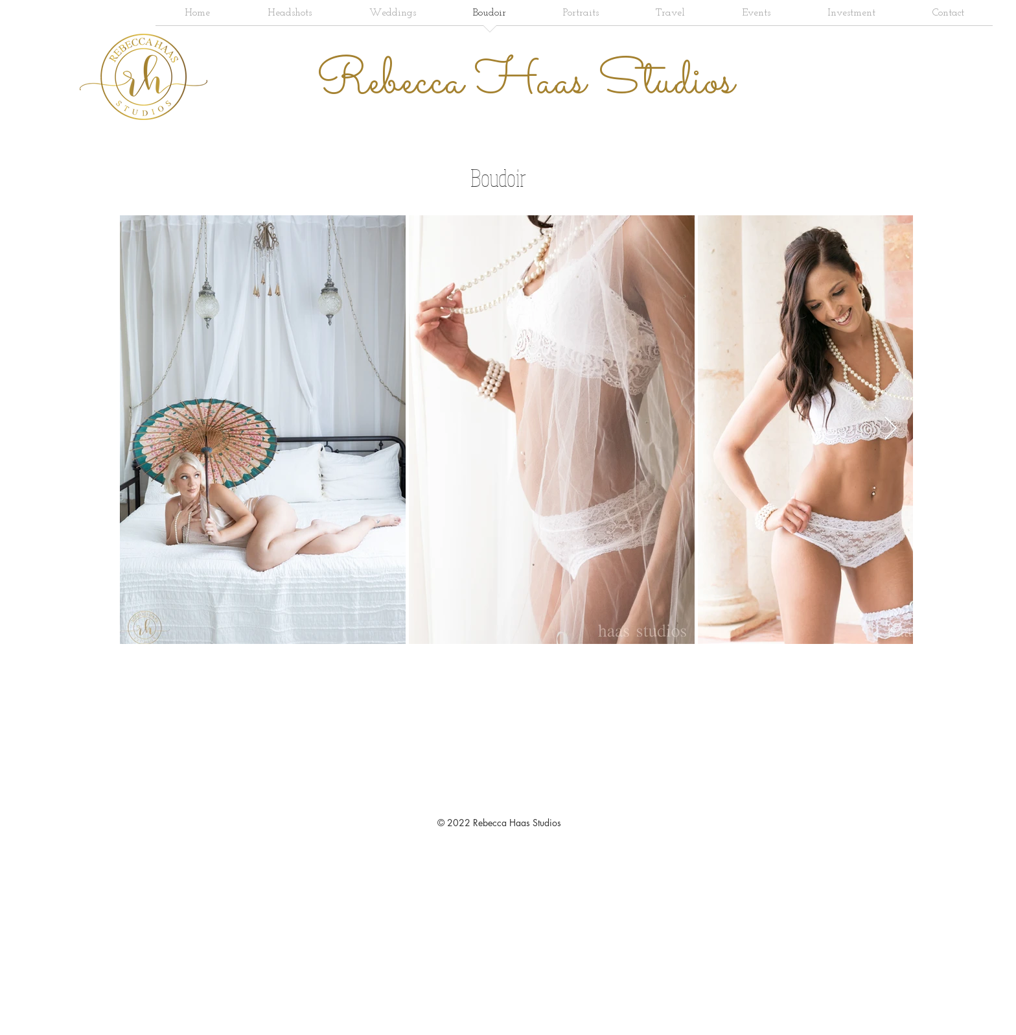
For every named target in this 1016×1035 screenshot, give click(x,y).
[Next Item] (890, 429)
